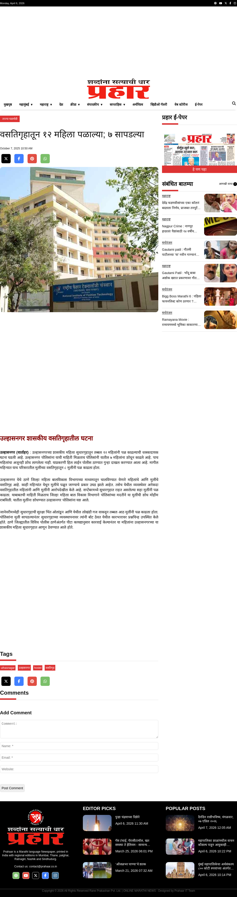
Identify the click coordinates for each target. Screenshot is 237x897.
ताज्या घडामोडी (9, 118)
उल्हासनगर (24, 667)
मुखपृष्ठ (8, 104)
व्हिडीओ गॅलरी (158, 104)
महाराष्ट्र (166, 196)
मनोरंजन (167, 242)
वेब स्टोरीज (181, 104)
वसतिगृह (50, 667)
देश (61, 104)
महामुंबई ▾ (25, 104)
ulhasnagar (8, 667)
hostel (37, 667)
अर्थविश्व (137, 104)
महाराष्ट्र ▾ (46, 104)
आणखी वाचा (228, 184)
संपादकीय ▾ (94, 104)
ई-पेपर (199, 104)
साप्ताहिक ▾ (117, 104)
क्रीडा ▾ (75, 104)
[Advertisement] (118, 42)
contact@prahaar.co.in (43, 866)
